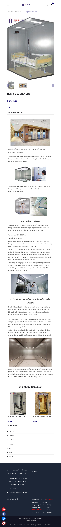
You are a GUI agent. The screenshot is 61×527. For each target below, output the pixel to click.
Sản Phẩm (12, 440)
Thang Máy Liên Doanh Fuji (16, 416)
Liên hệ (11, 456)
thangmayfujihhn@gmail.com (18, 492)
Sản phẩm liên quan (30, 387)
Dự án (10, 452)
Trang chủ (12, 431)
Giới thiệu (11, 436)
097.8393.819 (13, 488)
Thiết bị (11, 444)
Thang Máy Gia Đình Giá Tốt (41, 416)
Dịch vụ (11, 448)
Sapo (34, 520)
